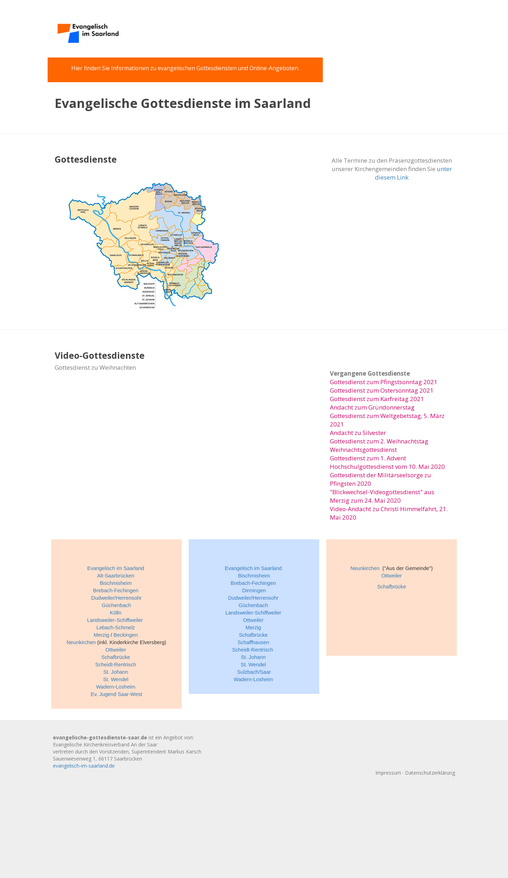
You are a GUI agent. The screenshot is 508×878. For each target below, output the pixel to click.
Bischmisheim (116, 583)
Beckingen (126, 635)
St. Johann (115, 672)
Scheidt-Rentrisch (115, 664)
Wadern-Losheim (115, 687)
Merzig (101, 635)
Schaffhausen (253, 642)
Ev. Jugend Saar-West (116, 694)
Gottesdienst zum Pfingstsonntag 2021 (383, 382)
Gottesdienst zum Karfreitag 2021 (377, 399)
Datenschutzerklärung (430, 772)
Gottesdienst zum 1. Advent (368, 458)
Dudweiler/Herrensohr (116, 598)
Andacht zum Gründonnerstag (372, 407)
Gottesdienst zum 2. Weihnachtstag (379, 441)
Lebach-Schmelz (115, 627)
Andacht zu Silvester (358, 433)
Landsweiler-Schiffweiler (115, 620)
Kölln (116, 613)
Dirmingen (254, 590)
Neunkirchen (81, 642)
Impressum (388, 772)
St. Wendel (115, 679)
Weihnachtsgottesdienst (363, 450)
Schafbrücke (115, 657)
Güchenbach (116, 605)
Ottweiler (115, 650)
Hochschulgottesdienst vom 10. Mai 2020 (387, 466)
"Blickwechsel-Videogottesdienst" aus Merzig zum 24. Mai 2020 (382, 496)
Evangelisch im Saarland (115, 568)
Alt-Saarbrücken (115, 576)
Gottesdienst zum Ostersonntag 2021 (382, 390)
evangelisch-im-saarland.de (84, 765)
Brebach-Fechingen (115, 590)
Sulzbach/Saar (254, 672)
